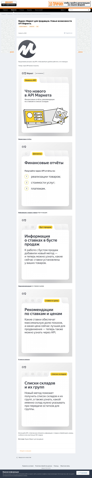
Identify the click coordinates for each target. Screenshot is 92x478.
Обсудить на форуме (25, 451)
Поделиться (68, 33)
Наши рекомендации (24, 286)
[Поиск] (72, 9)
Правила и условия (28, 466)
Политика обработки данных (43, 466)
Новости (13, 10)
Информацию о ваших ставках (27, 212)
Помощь (56, 466)
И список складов (24, 359)
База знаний (38, 10)
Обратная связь (65, 466)
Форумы (29, 10)
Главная (5, 10)
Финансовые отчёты (24, 139)
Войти (63, 10)
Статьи (22, 10)
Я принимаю (82, 473)
